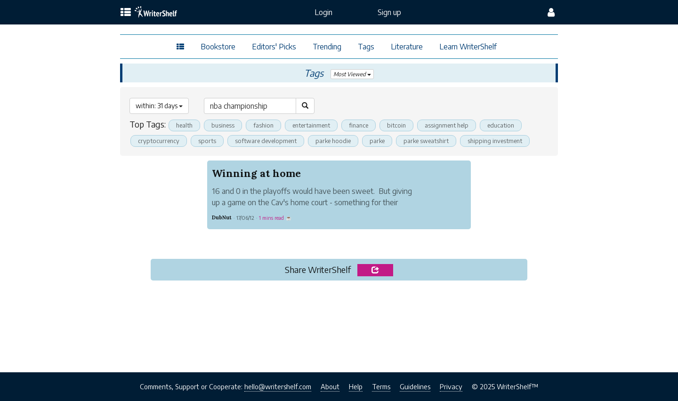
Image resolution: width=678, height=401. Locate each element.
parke (378, 140)
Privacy (451, 386)
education (500, 125)
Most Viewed (352, 74)
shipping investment (496, 140)
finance (358, 125)
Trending (327, 46)
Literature (407, 46)
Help (356, 386)
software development (266, 140)
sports (207, 140)
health (184, 125)
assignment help (446, 125)
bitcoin (396, 125)
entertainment (311, 125)
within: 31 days (159, 106)
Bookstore (218, 46)
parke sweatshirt (427, 140)
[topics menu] (126, 13)
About (330, 386)
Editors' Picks (274, 46)
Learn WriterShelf (468, 46)
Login (323, 12)
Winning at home (256, 173)
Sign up (389, 12)
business (222, 125)
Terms (381, 386)
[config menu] (551, 12)
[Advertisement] (339, 323)
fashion (263, 125)
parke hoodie (333, 140)
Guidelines (415, 386)
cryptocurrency (158, 140)
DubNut (222, 217)
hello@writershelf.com (277, 386)
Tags (366, 46)
